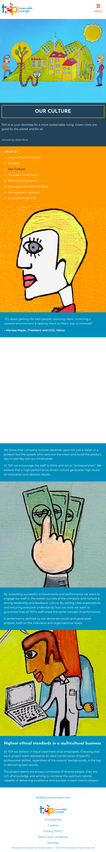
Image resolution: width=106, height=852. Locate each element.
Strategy (14, 163)
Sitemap (53, 843)
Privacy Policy (53, 831)
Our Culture (16, 169)
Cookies (53, 825)
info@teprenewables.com (53, 797)
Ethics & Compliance (22, 180)
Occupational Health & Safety (28, 186)
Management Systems (24, 192)
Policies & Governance (23, 175)
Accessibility (53, 819)
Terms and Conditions (53, 837)
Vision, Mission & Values (24, 157)
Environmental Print (22, 198)
